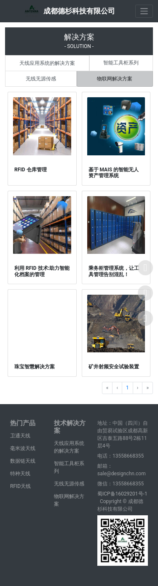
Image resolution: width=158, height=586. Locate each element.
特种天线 (20, 474)
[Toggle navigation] (144, 11)
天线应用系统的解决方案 (47, 63)
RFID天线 (20, 486)
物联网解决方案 (114, 79)
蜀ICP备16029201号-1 (122, 494)
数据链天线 (22, 461)
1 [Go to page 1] (127, 388)
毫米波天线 (22, 448)
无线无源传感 (41, 79)
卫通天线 (20, 436)
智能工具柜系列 (121, 63)
